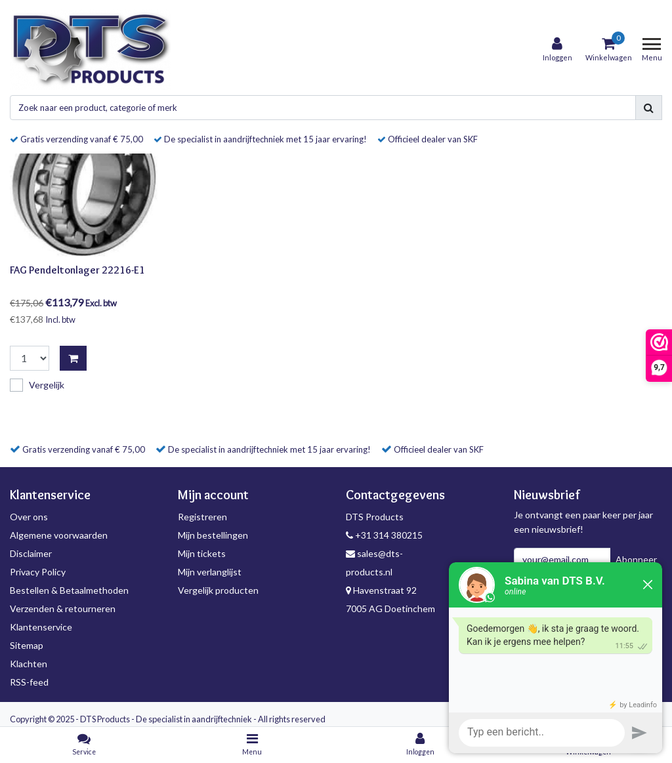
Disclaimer (31, 553)
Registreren (202, 516)
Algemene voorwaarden (59, 535)
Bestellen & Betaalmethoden (69, 590)
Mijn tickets (202, 553)
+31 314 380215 (384, 535)
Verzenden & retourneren (63, 608)
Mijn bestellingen (213, 535)
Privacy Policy (38, 571)
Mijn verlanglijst (210, 571)
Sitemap (26, 645)
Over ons (29, 516)
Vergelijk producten (218, 590)
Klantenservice (41, 626)
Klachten (28, 663)
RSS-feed (29, 682)
